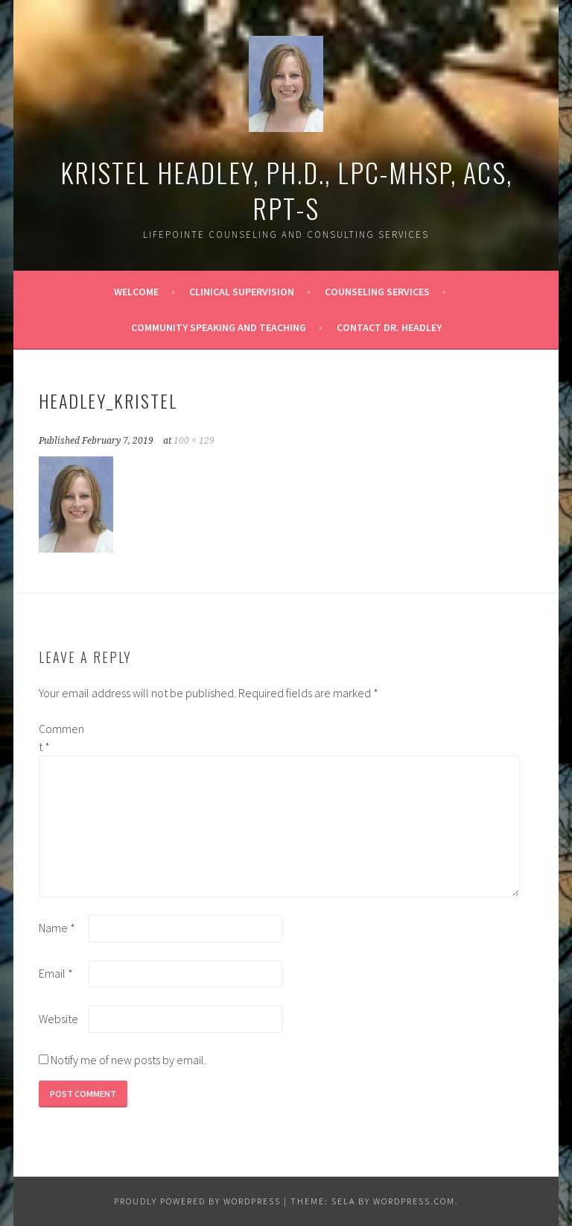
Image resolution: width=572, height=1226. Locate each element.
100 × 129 (194, 441)
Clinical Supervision (241, 291)
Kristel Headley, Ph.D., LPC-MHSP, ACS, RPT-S (286, 189)
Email (56, 973)
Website (58, 1018)
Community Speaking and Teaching (218, 327)
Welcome (136, 291)
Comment (61, 737)
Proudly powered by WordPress (197, 1201)
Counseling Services (377, 291)
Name (57, 927)
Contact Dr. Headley (389, 327)
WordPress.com (414, 1201)
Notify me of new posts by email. (128, 1059)
